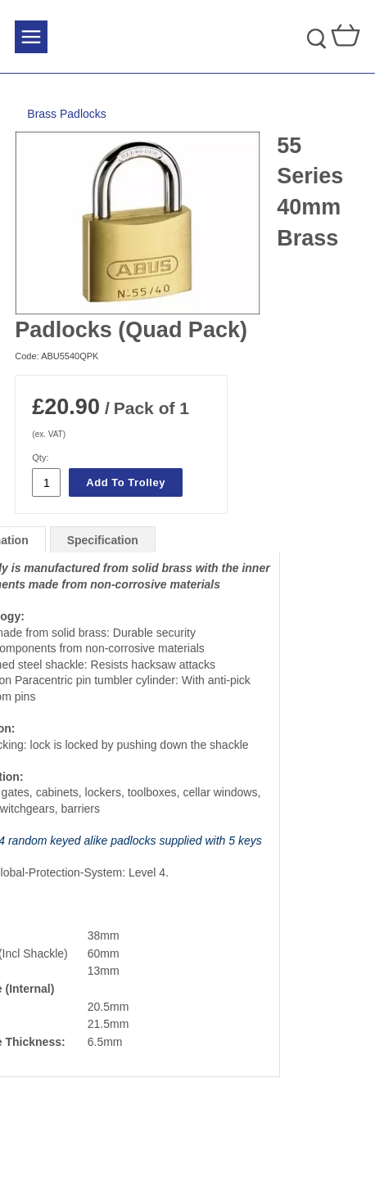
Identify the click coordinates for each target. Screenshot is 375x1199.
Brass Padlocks (66, 113)
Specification (102, 540)
